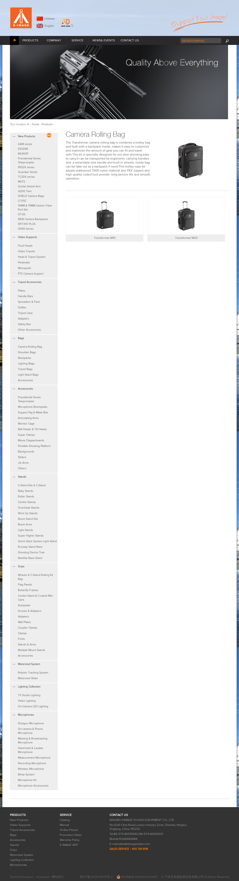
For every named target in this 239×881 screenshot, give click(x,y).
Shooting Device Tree (31, 552)
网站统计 (58, 877)
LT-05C (22, 200)
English (48, 26)
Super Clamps (26, 435)
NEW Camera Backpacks (33, 219)
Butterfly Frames (28, 590)
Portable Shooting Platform (34, 446)
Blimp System (26, 774)
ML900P (23, 153)
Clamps (22, 633)
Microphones (18, 865)
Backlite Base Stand (30, 558)
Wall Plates (24, 622)
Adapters (23, 318)
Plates (21, 290)
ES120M (23, 149)
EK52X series (26, 167)
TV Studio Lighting (29, 695)
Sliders (22, 457)
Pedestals (24, 262)
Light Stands (25, 530)
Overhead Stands (28, 507)
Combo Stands (27, 502)
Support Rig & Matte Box (33, 412)
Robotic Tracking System (33, 672)
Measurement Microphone (34, 757)
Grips (13, 850)
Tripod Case (25, 313)
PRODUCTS (30, 40)
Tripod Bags (25, 369)
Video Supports (20, 825)
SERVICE (77, 40)
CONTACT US (129, 40)
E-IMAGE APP (69, 845)
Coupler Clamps (27, 627)
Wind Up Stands (28, 513)
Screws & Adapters (29, 611)
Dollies (22, 307)
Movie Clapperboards (31, 440)
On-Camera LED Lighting (33, 706)
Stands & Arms (27, 644)
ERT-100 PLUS (26, 224)
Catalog (65, 820)
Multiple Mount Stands (31, 650)
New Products (19, 820)
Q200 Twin (25, 191)
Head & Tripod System (31, 257)
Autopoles (24, 605)
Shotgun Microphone (31, 723)
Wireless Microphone (31, 769)
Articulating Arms (28, 418)
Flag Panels (25, 584)
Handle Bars (25, 296)
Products (47, 124)
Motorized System (21, 855)
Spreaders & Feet (29, 302)
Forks (21, 639)
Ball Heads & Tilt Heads (32, 429)
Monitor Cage (26, 423)
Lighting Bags (26, 363)
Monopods (24, 268)
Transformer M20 (186, 238)
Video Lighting (27, 700)
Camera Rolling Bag (30, 346)
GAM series (25, 144)
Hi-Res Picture (69, 830)
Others (22, 468)
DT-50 (21, 214)
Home (35, 124)
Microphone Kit (27, 780)
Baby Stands (25, 491)
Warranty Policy (69, 840)
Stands (14, 845)
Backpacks (24, 358)
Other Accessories (29, 329)
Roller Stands (26, 496)
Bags (13, 835)
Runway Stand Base (30, 547)
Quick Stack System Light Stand (37, 541)
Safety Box (24, 324)
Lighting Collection (22, 860)
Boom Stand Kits (28, 519)
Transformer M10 (105, 238)
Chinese (49, 19)
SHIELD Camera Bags (31, 196)
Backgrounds (26, 451)
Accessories (25, 380)
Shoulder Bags (27, 352)
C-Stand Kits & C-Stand (32, 485)
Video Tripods (26, 251)
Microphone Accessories (33, 785)
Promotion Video (71, 835)
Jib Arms (23, 462)
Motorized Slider (28, 678)
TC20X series (26, 177)
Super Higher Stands (31, 535)
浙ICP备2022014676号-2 (96, 877)
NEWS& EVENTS (103, 40)
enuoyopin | (44, 877)
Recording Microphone (32, 763)
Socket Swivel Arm (29, 186)
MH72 (21, 181)
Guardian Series (28, 172)
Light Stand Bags (28, 374)
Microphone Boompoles (32, 407)
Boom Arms (25, 524)
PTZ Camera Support (30, 273)
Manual (64, 825)
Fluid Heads (25, 245)
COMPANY (54, 40)
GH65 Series (26, 228)
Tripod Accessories (22, 830)
